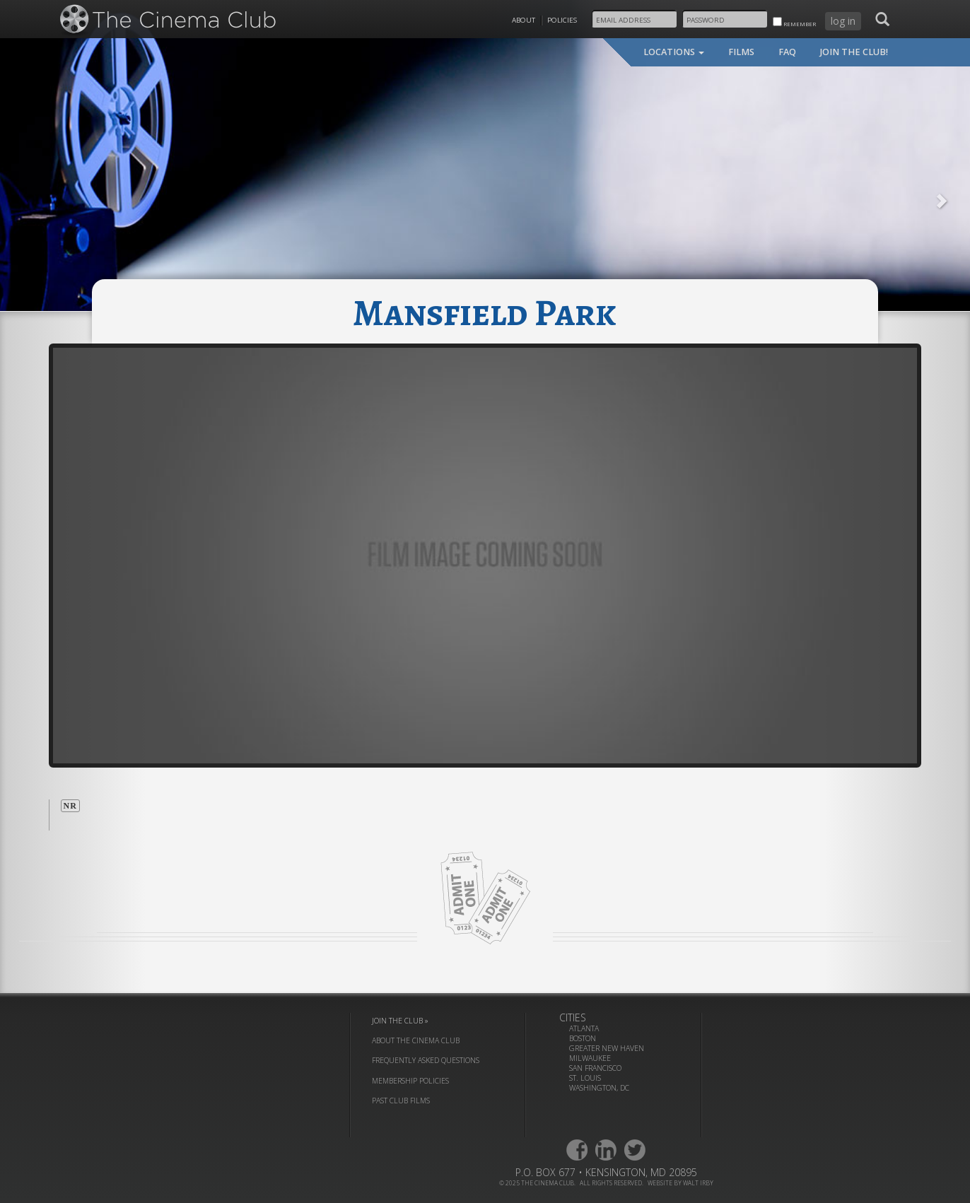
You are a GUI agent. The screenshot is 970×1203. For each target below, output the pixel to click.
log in (843, 21)
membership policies (410, 1081)
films (741, 52)
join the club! (854, 52)
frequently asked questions (425, 1060)
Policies (562, 20)
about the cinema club (416, 1040)
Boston (582, 1038)
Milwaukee (590, 1058)
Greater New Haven (606, 1048)
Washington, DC (599, 1088)
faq (787, 52)
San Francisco (595, 1068)
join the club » (400, 1021)
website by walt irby (680, 1183)
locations (673, 52)
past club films (401, 1100)
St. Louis (585, 1078)
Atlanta (584, 1028)
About (523, 20)
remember (794, 22)
